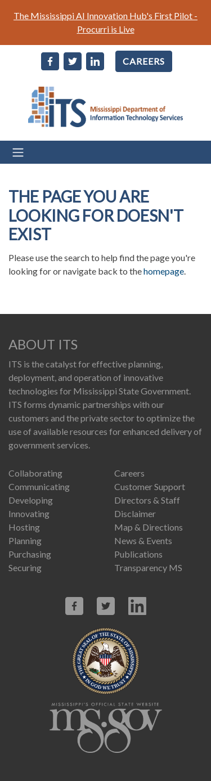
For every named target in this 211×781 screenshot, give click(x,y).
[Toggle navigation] (105, 152)
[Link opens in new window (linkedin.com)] (137, 606)
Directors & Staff (147, 500)
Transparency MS (148, 567)
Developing (30, 500)
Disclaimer (135, 513)
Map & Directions (148, 527)
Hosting (24, 527)
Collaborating (35, 473)
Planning (25, 540)
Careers (129, 473)
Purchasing (29, 554)
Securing (25, 567)
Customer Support (149, 486)
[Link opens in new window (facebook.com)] (74, 606)
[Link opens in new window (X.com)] (106, 606)
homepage (163, 271)
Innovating (29, 513)
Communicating (39, 486)
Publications (138, 554)
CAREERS (144, 61)
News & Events (143, 540)
